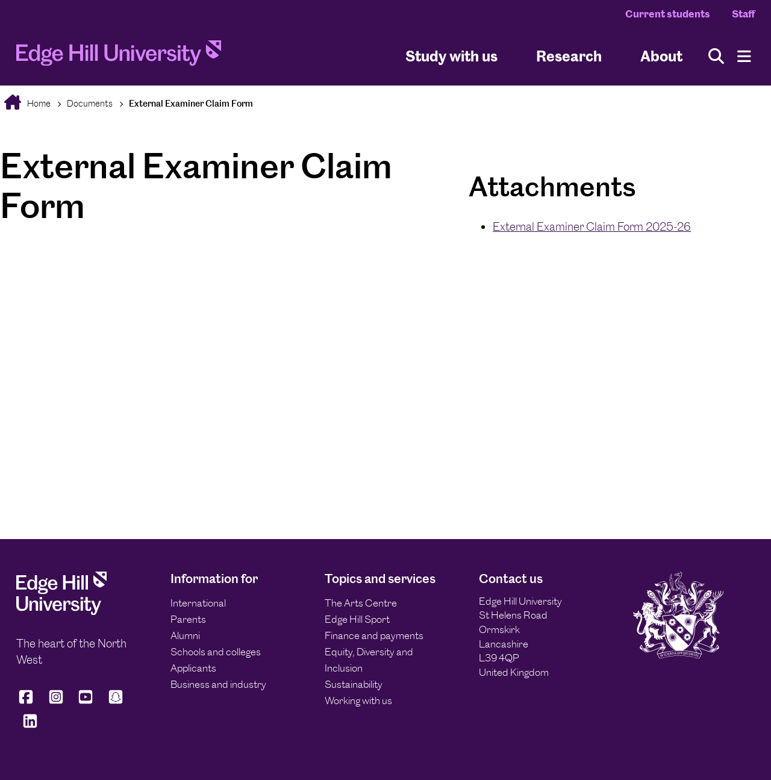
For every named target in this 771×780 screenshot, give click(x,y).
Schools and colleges (215, 652)
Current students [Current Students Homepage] (667, 14)
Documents (90, 103)
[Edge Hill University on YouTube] (85, 702)
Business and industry (218, 684)
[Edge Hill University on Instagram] (56, 702)
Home (38, 103)
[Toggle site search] (716, 56)
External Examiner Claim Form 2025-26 (592, 227)
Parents (188, 619)
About (661, 56)
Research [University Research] (569, 56)
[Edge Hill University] (61, 611)
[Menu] (744, 56)
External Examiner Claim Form (191, 103)
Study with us (451, 56)
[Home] (118, 56)
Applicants (193, 668)
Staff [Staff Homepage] (743, 14)
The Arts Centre (361, 603)
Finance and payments (374, 635)
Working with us (358, 700)
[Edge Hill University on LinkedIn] (30, 726)
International (198, 603)
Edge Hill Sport (357, 619)
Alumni (185, 635)
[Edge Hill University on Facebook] (28, 702)
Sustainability (353, 684)
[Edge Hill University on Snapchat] (116, 702)
